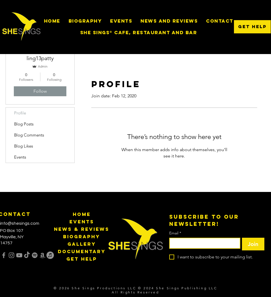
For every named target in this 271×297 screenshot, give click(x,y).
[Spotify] (34, 255)
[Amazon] (42, 255)
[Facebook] (3, 255)
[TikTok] (27, 255)
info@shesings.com (19, 223)
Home (82, 214)
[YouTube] (19, 255)
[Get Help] (252, 26)
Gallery (81, 244)
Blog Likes (23, 146)
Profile (20, 113)
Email (175, 233)
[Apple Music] (50, 255)
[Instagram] (11, 255)
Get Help (81, 259)
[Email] (203, 243)
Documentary (82, 251)
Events (20, 157)
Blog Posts (23, 124)
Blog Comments (29, 135)
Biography (81, 237)
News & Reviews (81, 229)
